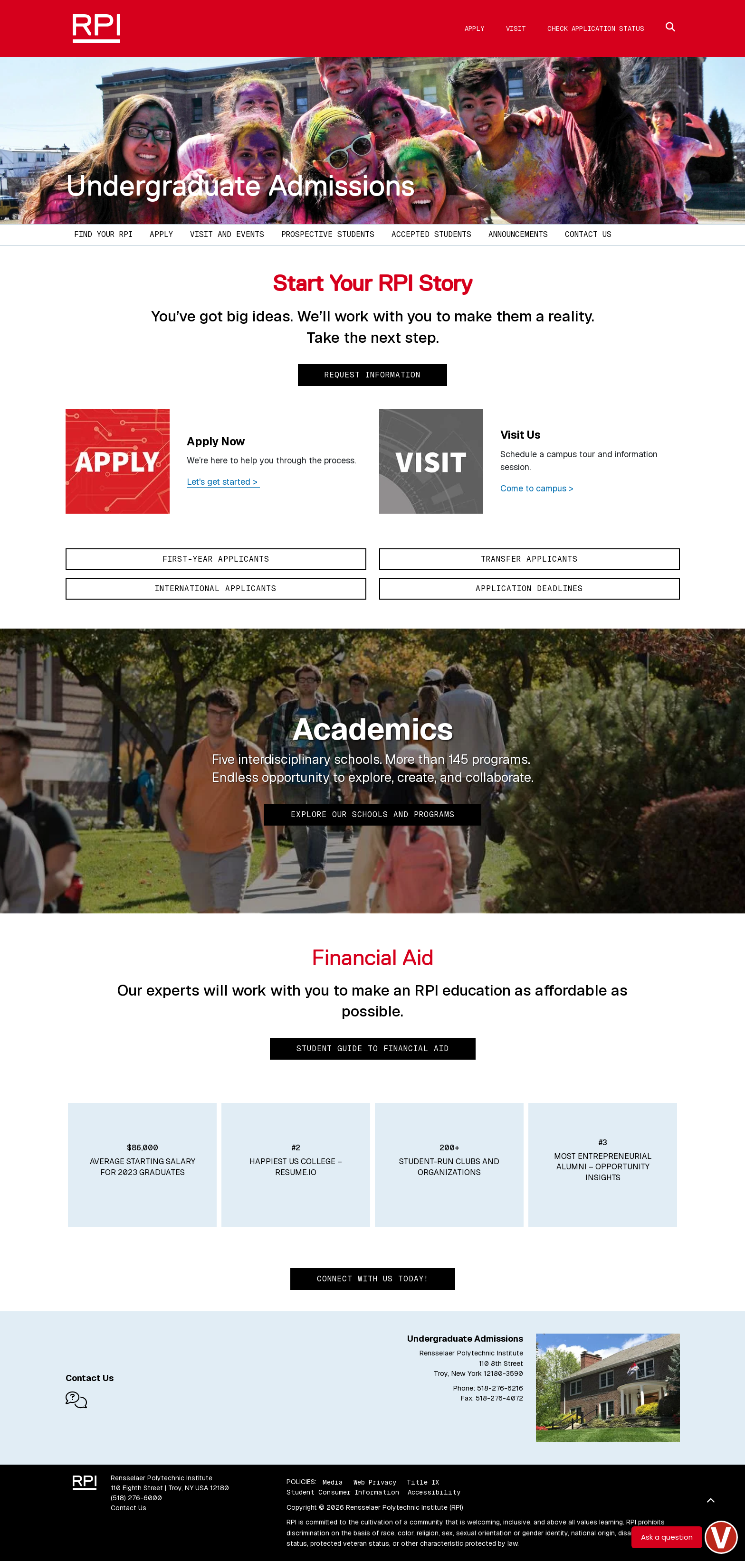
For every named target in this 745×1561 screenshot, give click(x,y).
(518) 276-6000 (136, 1498)
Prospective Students (327, 234)
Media (333, 1481)
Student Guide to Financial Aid (372, 1048)
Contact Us (588, 234)
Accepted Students (431, 234)
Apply (475, 28)
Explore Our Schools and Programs (373, 814)
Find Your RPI (103, 234)
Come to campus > (538, 488)
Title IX (423, 1481)
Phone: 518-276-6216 (488, 1388)
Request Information (372, 375)
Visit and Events (227, 234)
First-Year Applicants (215, 559)
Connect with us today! (373, 1279)
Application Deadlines (529, 588)
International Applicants (216, 588)
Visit (516, 28)
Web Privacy (374, 1481)
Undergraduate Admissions (240, 185)
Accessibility (434, 1492)
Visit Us (520, 434)
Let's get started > (223, 481)
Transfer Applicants (529, 559)
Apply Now (216, 441)
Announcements (518, 234)
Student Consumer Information (343, 1492)
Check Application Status (595, 28)
